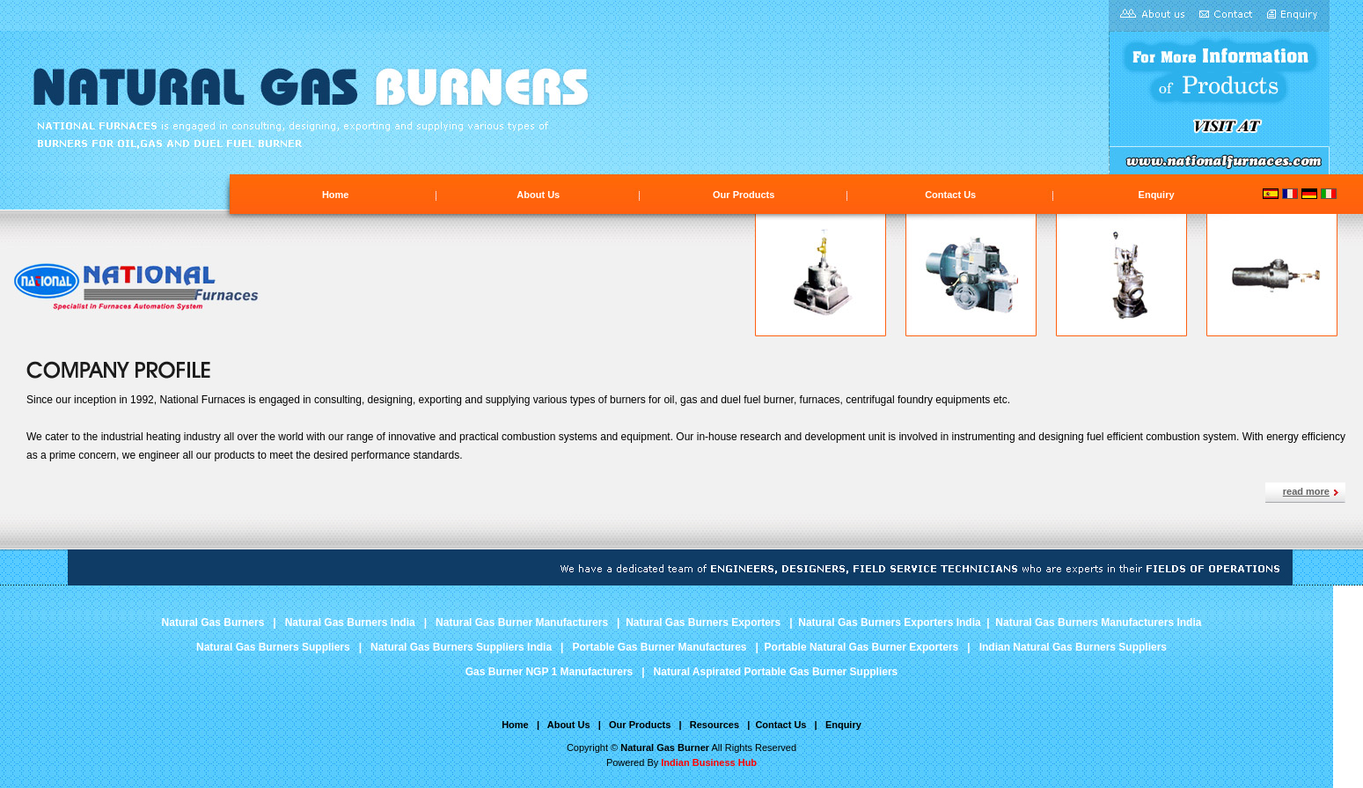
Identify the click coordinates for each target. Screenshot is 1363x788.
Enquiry (1157, 194)
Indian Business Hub (709, 762)
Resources (714, 724)
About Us (538, 194)
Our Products (743, 194)
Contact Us (950, 194)
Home (335, 194)
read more (1306, 491)
